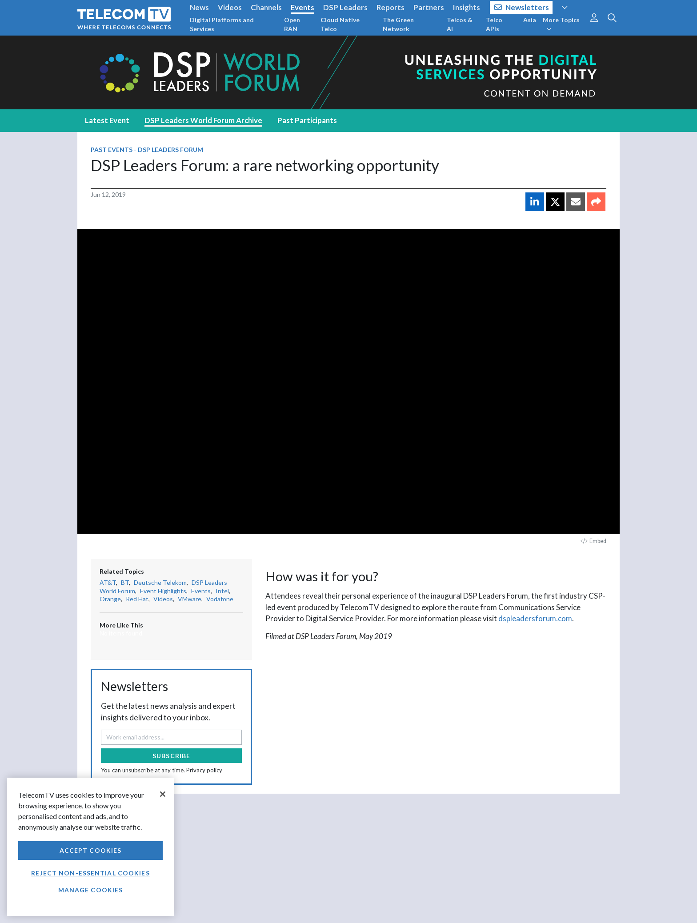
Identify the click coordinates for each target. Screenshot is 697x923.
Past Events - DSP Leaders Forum (147, 149)
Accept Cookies (91, 850)
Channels (266, 7)
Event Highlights (163, 591)
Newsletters (521, 7)
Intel (222, 591)
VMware (189, 599)
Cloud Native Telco (340, 24)
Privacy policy (204, 770)
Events (302, 7)
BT (125, 582)
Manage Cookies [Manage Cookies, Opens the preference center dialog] (90, 890)
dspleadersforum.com (535, 618)
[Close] (162, 794)
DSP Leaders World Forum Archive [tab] (203, 120)
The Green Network (398, 24)
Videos (230, 7)
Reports (391, 7)
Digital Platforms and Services (222, 24)
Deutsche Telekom (160, 582)
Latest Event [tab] (107, 120)
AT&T (108, 582)
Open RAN (292, 24)
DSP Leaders (345, 7)
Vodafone (219, 599)
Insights (466, 7)
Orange (110, 599)
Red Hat (137, 599)
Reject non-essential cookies (90, 873)
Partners (428, 7)
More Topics (561, 24)
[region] (90, 847)
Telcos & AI (460, 24)
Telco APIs (494, 24)
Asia (529, 20)
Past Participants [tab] (307, 120)
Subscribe (171, 755)
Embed (593, 541)
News (199, 7)
